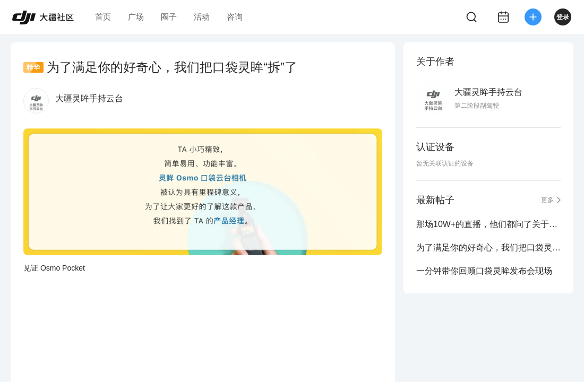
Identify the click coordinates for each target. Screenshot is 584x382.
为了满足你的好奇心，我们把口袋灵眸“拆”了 (488, 247)
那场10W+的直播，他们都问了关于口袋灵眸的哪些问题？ (488, 224)
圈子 (169, 16)
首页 (103, 16)
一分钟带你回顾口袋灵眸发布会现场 (484, 270)
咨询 (235, 16)
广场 (136, 16)
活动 (202, 16)
